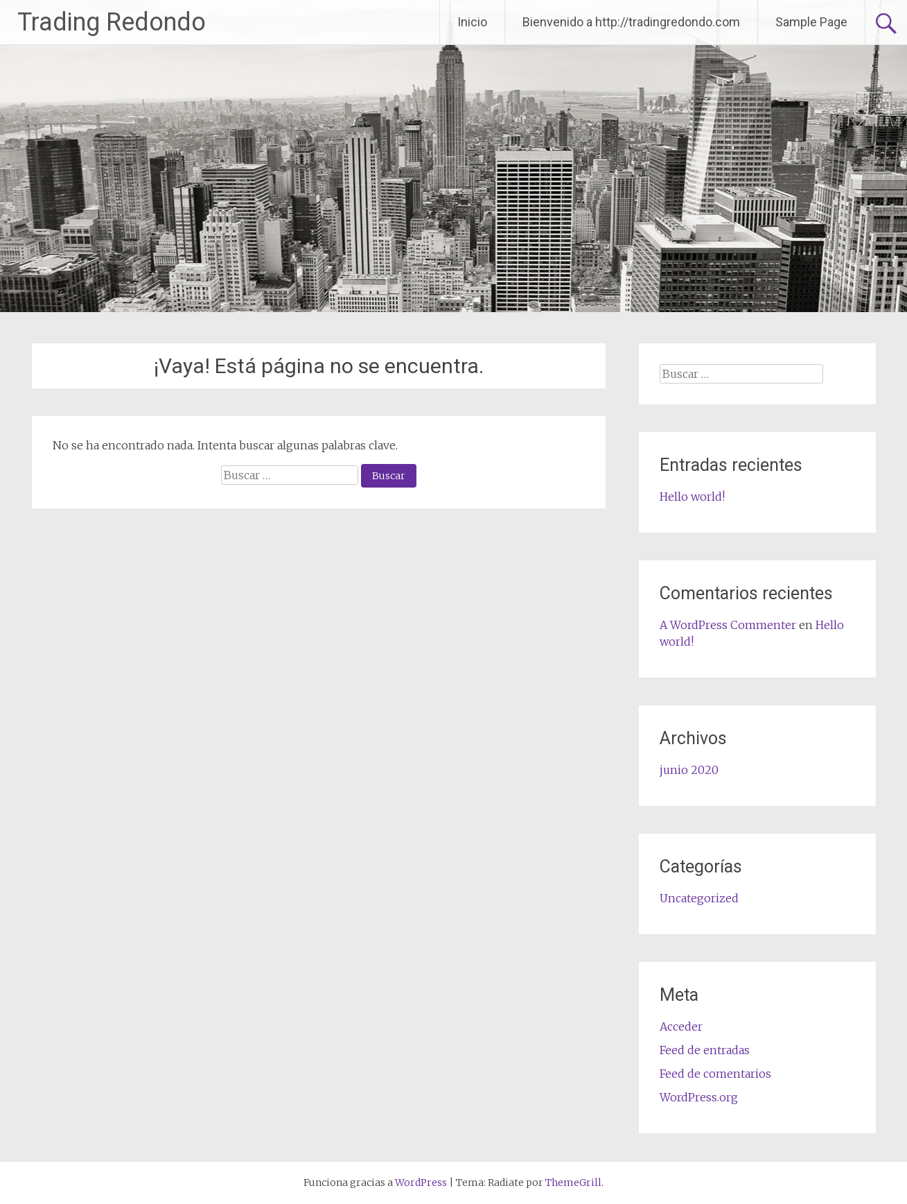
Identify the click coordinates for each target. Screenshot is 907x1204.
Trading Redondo (111, 22)
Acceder (681, 1026)
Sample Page (811, 22)
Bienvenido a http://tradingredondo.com (631, 22)
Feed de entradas (705, 1050)
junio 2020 (689, 770)
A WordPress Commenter (728, 625)
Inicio (472, 22)
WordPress (421, 1182)
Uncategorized (699, 898)
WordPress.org (699, 1097)
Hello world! (692, 497)
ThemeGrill (573, 1182)
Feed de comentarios (715, 1074)
